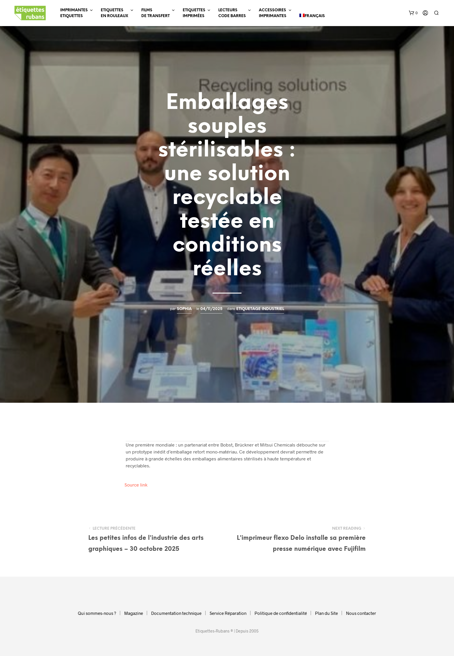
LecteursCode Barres (232, 13)
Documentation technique (176, 613)
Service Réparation (228, 613)
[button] (413, 13)
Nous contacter (361, 613)
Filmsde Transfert (155, 13)
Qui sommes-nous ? (97, 613)
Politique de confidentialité (281, 613)
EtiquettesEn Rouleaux (114, 13)
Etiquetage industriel (260, 309)
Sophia (184, 309)
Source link (136, 484)
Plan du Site (326, 613)
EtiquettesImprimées (194, 13)
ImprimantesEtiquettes (74, 13)
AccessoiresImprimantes (272, 13)
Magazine (133, 613)
